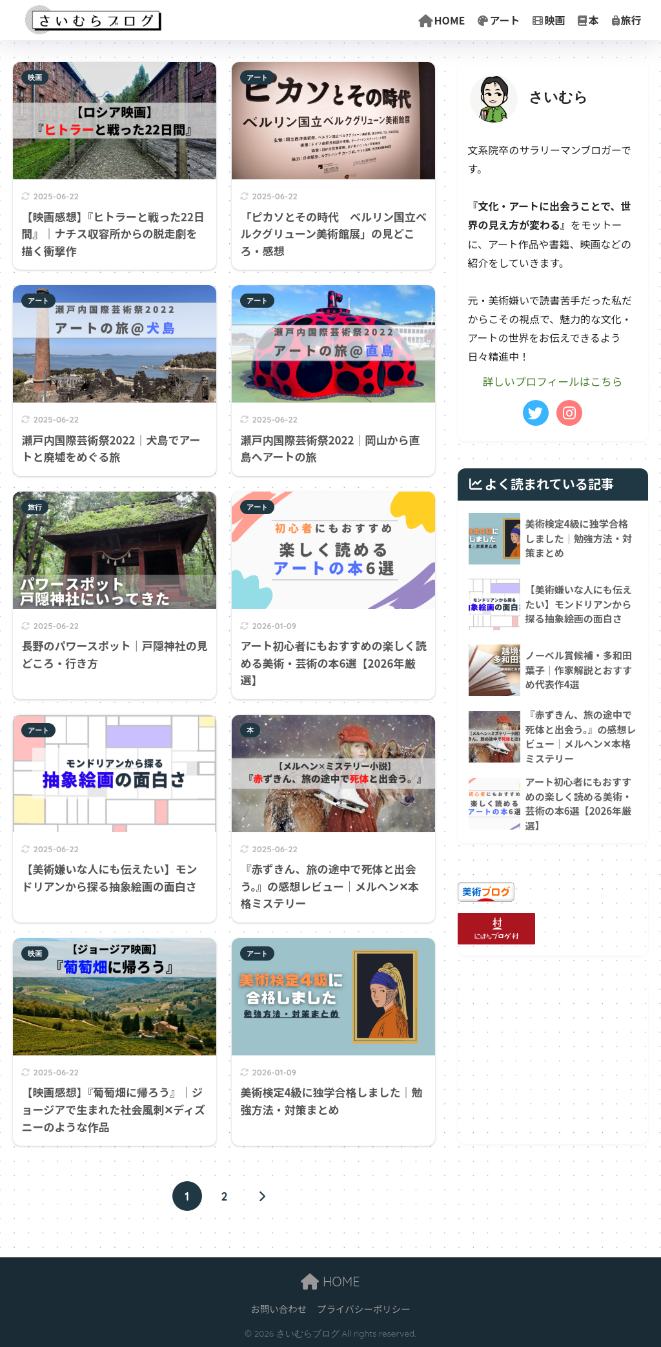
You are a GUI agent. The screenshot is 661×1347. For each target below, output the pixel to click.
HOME (441, 20)
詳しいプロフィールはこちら (552, 381)
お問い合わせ (278, 1308)
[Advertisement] (553, 1063)
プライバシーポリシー (364, 1308)
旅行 (627, 20)
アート (499, 20)
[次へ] (261, 1196)
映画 (549, 20)
